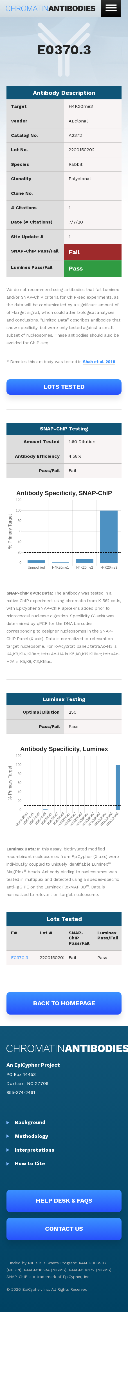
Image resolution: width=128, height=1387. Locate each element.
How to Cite (30, 1163)
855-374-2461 (20, 1092)
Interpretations (34, 1150)
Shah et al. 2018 (99, 361)
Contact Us (64, 1228)
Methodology (31, 1136)
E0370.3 (19, 957)
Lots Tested (64, 386)
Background (30, 1122)
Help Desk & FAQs (64, 1200)
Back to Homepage (64, 1003)
